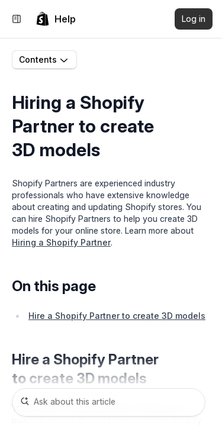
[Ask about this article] (108, 402)
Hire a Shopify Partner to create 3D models (116, 316)
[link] (56, 19)
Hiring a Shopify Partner (61, 242)
